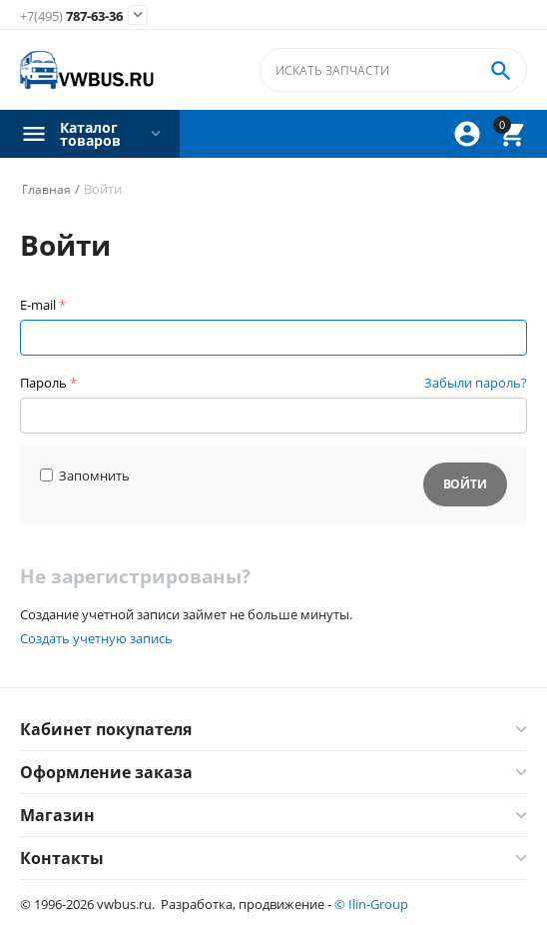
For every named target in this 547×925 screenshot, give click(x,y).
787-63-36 (71, 17)
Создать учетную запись (96, 638)
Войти (465, 483)
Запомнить (85, 475)
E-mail (38, 305)
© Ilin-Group (371, 904)
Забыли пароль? (475, 383)
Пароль (43, 383)
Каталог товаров (90, 134)
